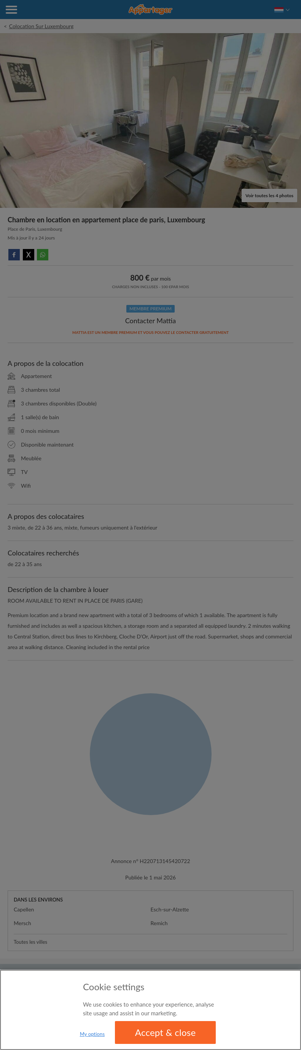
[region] (150, 1010)
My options (92, 1034)
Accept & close (165, 1032)
